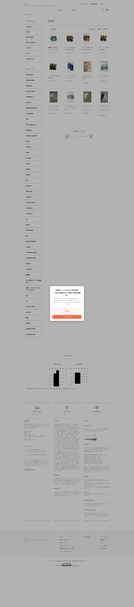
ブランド (73, 10)
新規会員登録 (94, 4)
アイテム (59, 10)
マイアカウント (84, 4)
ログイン (102, 4)
